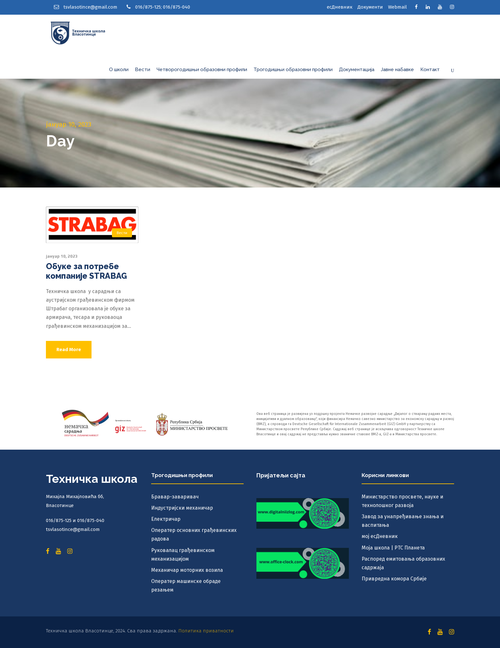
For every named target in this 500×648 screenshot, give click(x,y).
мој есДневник (380, 536)
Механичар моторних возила (187, 570)
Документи (370, 7)
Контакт (430, 69)
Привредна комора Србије (394, 579)
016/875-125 (148, 7)
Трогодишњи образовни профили (293, 69)
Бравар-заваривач (175, 497)
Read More (68, 349)
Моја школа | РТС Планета (393, 548)
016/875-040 (176, 7)
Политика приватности (206, 631)
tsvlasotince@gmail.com (90, 7)
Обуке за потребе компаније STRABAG (86, 271)
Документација (356, 69)
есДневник (339, 7)
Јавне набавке (397, 69)
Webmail (397, 7)
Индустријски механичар (182, 508)
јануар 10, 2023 (62, 256)
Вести (142, 69)
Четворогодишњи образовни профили (202, 69)
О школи (119, 69)
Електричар (165, 519)
